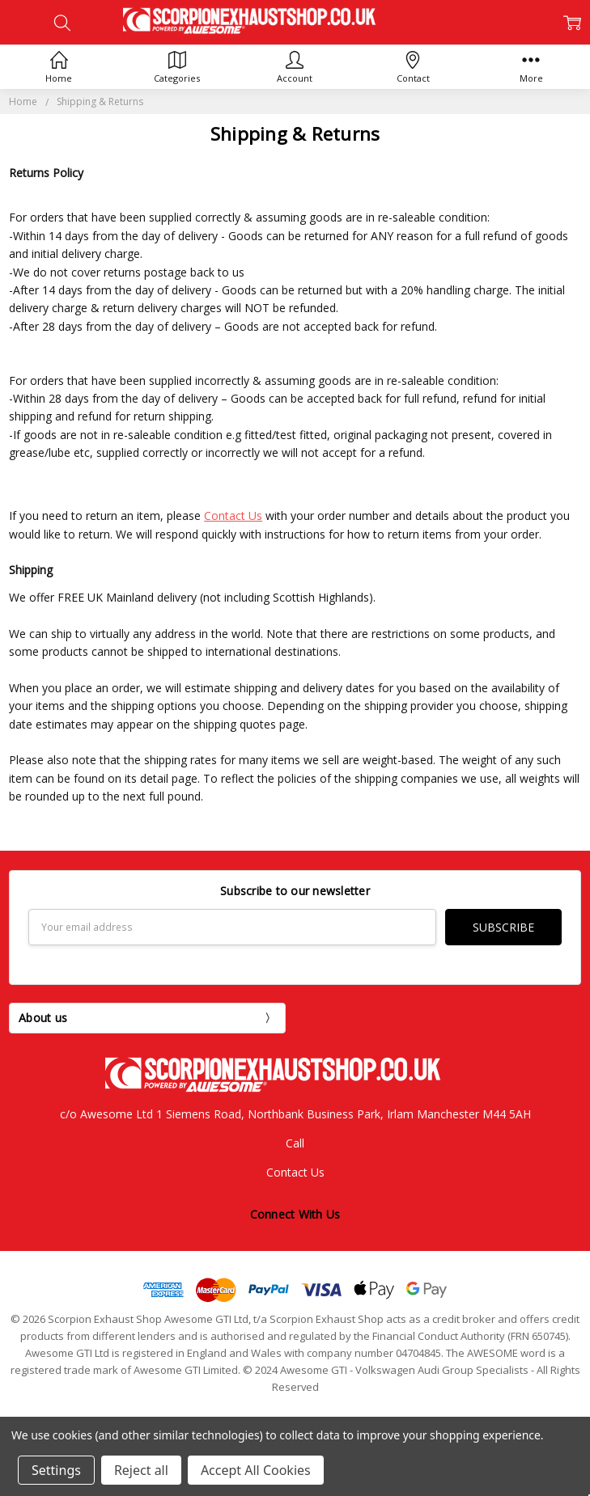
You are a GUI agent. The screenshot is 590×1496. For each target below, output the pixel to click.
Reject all (141, 1470)
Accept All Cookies (256, 1470)
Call (295, 1143)
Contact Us (233, 515)
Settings (56, 1470)
